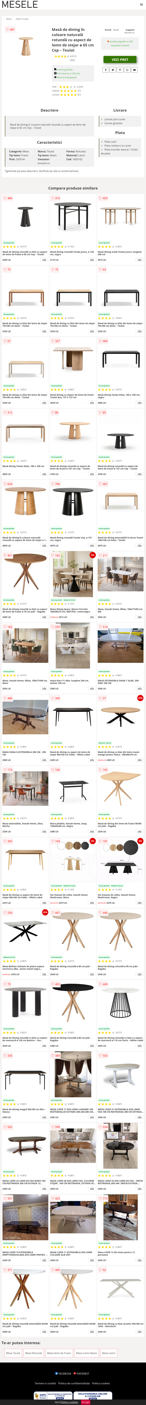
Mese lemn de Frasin (59, 1353)
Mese (9, 18)
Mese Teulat (22, 18)
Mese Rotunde (33, 1353)
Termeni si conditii (45, 1383)
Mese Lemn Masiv (86, 1353)
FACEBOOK (63, 1373)
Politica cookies (101, 1383)
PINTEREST (81, 1373)
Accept (86, 1402)
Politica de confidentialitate (74, 1383)
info (44, 259)
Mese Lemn (109, 1353)
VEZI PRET (120, 59)
